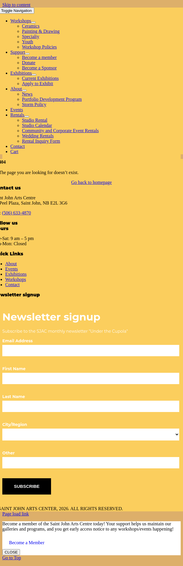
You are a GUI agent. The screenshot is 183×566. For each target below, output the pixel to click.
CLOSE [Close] (11, 552)
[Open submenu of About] (24, 90)
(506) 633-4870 (16, 212)
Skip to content (16, 4)
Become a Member (26, 542)
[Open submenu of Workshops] (33, 22)
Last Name (13, 396)
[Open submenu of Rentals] (26, 116)
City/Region (14, 424)
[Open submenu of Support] (27, 54)
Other (8, 453)
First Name (14, 368)
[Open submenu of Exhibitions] (34, 75)
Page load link (15, 513)
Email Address (17, 340)
